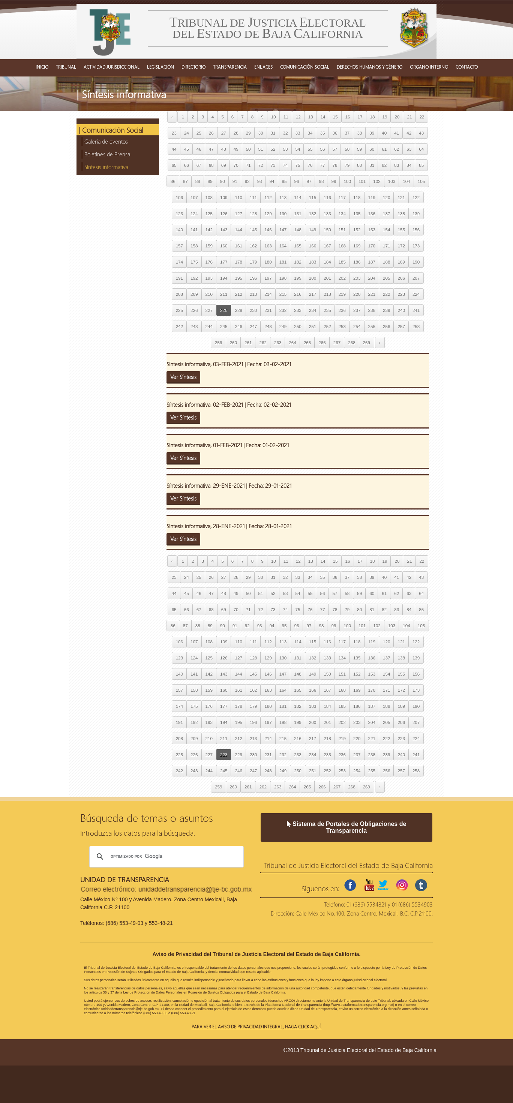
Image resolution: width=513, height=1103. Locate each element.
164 (282, 245)
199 (297, 278)
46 (198, 149)
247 (253, 326)
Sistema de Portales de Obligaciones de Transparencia (346, 827)
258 (416, 326)
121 (401, 197)
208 (179, 294)
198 (282, 278)
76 (310, 165)
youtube (369, 885)
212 (238, 294)
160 (223, 245)
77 (322, 165)
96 (296, 181)
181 (282, 261)
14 (323, 116)
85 (421, 165)
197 (268, 278)
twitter (383, 885)
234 (312, 310)
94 (272, 181)
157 (179, 245)
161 (238, 245)
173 (416, 245)
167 (327, 245)
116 (327, 197)
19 (384, 116)
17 (360, 116)
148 (297, 229)
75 (298, 165)
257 (401, 326)
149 (312, 229)
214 (268, 294)
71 (248, 165)
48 (223, 149)
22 (421, 116)
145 (253, 229)
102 (376, 181)
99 (333, 181)
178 (238, 261)
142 (209, 229)
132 (312, 213)
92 (247, 181)
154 (386, 229)
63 (408, 149)
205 (386, 278)
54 (298, 149)
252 (327, 326)
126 (223, 213)
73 (273, 165)
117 (342, 197)
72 (260, 165)
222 (386, 294)
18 (372, 116)
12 (298, 116)
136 (371, 213)
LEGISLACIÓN (160, 67)
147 (282, 229)
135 (356, 213)
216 (297, 294)
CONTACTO (467, 67)
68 (211, 165)
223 (401, 294)
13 (310, 116)
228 (223, 310)
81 (371, 165)
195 (238, 278)
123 (179, 213)
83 (396, 165)
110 (238, 197)
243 (194, 326)
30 (260, 132)
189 (401, 261)
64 (421, 149)
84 (408, 165)
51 (260, 149)
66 (186, 165)
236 (342, 310)
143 (223, 229)
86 (173, 181)
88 (197, 181)
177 (223, 261)
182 (297, 261)
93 (259, 181)
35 (322, 132)
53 (285, 149)
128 (253, 213)
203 (356, 278)
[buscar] (165, 856)
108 (209, 197)
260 (233, 342)
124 (194, 213)
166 (312, 245)
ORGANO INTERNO (429, 67)
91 (234, 181)
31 (273, 132)
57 (334, 149)
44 (174, 149)
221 (371, 294)
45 (186, 149)
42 (408, 132)
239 (386, 310)
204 (371, 278)
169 (356, 245)
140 (179, 229)
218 (327, 294)
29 (248, 132)
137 (386, 213)
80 (359, 165)
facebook (350, 885)
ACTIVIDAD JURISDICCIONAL (112, 67)
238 (371, 310)
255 (371, 326)
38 (359, 132)
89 (210, 181)
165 (297, 245)
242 (179, 326)
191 (179, 278)
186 (356, 261)
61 (384, 149)
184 (327, 261)
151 (342, 229)
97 (309, 181)
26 (211, 132)
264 (292, 342)
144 (238, 229)
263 (277, 342)
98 (321, 181)
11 (286, 116)
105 (421, 181)
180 (268, 261)
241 (416, 310)
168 (342, 245)
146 (268, 229)
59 (359, 149)
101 (362, 181)
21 (409, 116)
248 (268, 326)
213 (253, 294)
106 (179, 197)
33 (298, 132)
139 (416, 213)
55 (310, 149)
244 (209, 326)
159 (209, 245)
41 (396, 132)
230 (253, 310)
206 (401, 278)
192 (194, 278)
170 (371, 245)
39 (371, 132)
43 (421, 132)
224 (416, 294)
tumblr (421, 885)
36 (334, 132)
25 (198, 132)
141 (194, 229)
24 (186, 132)
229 (238, 310)
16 (347, 116)
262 (262, 342)
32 (285, 132)
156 (416, 229)
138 (401, 213)
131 (297, 213)
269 (366, 342)
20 (396, 116)
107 (194, 197)
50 (248, 149)
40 (384, 132)
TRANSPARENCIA (230, 67)
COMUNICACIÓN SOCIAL (304, 67)
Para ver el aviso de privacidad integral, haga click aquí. (257, 1027)
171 (386, 245)
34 (310, 132)
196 (253, 278)
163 (268, 245)
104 (406, 181)
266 (322, 342)
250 (297, 326)
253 (342, 326)
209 (194, 294)
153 (371, 229)
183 (312, 261)
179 (253, 261)
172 (401, 245)
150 (327, 229)
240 (401, 310)
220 (356, 294)
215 (282, 294)
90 (222, 181)
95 (284, 181)
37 (347, 132)
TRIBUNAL (66, 67)
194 (223, 278)
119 (371, 197)
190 (416, 261)
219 (342, 294)
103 (391, 181)
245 (223, 326)
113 (282, 197)
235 (327, 310)
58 (347, 149)
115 (312, 197)
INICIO (42, 67)
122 (416, 197)
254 (356, 326)
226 (194, 310)
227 (209, 310)
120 (386, 197)
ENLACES (263, 67)
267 (336, 342)
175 (194, 261)
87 (185, 181)
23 (174, 132)
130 (282, 213)
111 (253, 197)
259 (218, 342)
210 (209, 294)
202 (342, 278)
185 (342, 261)
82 (384, 165)
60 (371, 149)
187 (371, 261)
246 (238, 326)
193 (209, 278)
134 (342, 213)
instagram (402, 885)
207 (416, 278)
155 (401, 229)
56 (322, 149)
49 (236, 149)
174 (179, 261)
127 (238, 213)
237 (356, 310)
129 (268, 213)
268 (351, 342)
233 (297, 310)
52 (273, 149)
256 (386, 326)
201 (327, 278)
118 (356, 197)
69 (223, 165)
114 (297, 197)
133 (327, 213)
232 (282, 310)
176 (209, 261)
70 (236, 165)
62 (396, 149)
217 (312, 294)
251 (312, 326)
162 (253, 245)
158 (194, 245)
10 (273, 116)
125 (209, 213)
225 (179, 310)
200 (312, 278)
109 (223, 197)
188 (386, 261)
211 (223, 294)
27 (223, 132)
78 (334, 165)
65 (174, 165)
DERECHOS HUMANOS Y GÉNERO (369, 67)
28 (236, 132)
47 (211, 149)
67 (198, 165)
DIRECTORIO (194, 67)
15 (335, 116)
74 (285, 165)
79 (347, 165)
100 (347, 181)
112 (268, 197)
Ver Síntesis (183, 377)
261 (248, 342)
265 (307, 342)
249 (282, 326)
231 (268, 310)
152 (356, 229)
